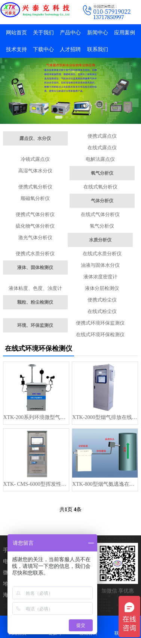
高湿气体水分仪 (35, 170)
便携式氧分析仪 (35, 187)
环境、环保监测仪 (35, 325)
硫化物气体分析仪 (35, 226)
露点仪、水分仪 (35, 138)
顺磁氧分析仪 (35, 198)
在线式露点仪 (102, 147)
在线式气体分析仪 (100, 214)
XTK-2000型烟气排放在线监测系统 (105, 417)
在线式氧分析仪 (100, 187)
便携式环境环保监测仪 (100, 323)
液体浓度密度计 (100, 276)
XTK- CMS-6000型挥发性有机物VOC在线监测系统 (36, 484)
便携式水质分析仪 (35, 253)
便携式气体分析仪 (35, 214)
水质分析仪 (100, 240)
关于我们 (43, 32)
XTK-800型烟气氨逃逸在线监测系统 (105, 484)
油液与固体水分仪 (100, 265)
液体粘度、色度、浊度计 (35, 288)
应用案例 (124, 32)
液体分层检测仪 (102, 288)
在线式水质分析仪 (102, 253)
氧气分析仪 (102, 173)
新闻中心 (97, 32)
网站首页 (16, 32)
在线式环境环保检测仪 (100, 334)
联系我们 (97, 49)
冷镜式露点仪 (35, 159)
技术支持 (16, 49)
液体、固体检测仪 (35, 267)
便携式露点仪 (102, 136)
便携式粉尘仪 (102, 300)
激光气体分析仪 (35, 237)
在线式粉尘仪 (102, 311)
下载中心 (43, 49)
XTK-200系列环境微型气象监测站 (36, 417)
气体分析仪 (102, 200)
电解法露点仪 (100, 159)
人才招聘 (70, 49)
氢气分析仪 (102, 226)
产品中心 (70, 32)
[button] (58, 117)
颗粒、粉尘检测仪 (35, 302)
